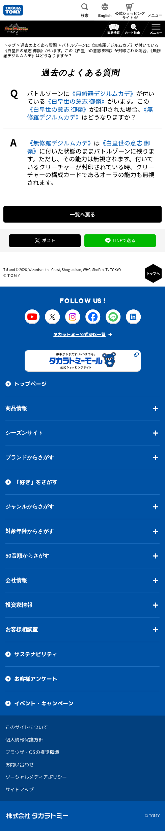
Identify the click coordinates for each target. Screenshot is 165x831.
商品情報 (16, 408)
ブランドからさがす (29, 457)
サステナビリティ (35, 654)
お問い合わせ (19, 764)
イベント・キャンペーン (44, 703)
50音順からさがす (27, 556)
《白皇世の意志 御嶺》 (76, 101)
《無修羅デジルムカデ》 (103, 93)
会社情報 (16, 580)
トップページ (30, 384)
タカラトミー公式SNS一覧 (79, 334)
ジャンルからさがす (29, 506)
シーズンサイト (24, 433)
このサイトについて (26, 727)
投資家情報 (18, 605)
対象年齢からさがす (29, 531)
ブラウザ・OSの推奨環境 (32, 752)
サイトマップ (19, 789)
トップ (9, 45)
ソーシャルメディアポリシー (36, 777)
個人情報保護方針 (24, 739)
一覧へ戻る (82, 214)
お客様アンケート (35, 679)
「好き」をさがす (35, 482)
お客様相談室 (21, 629)
